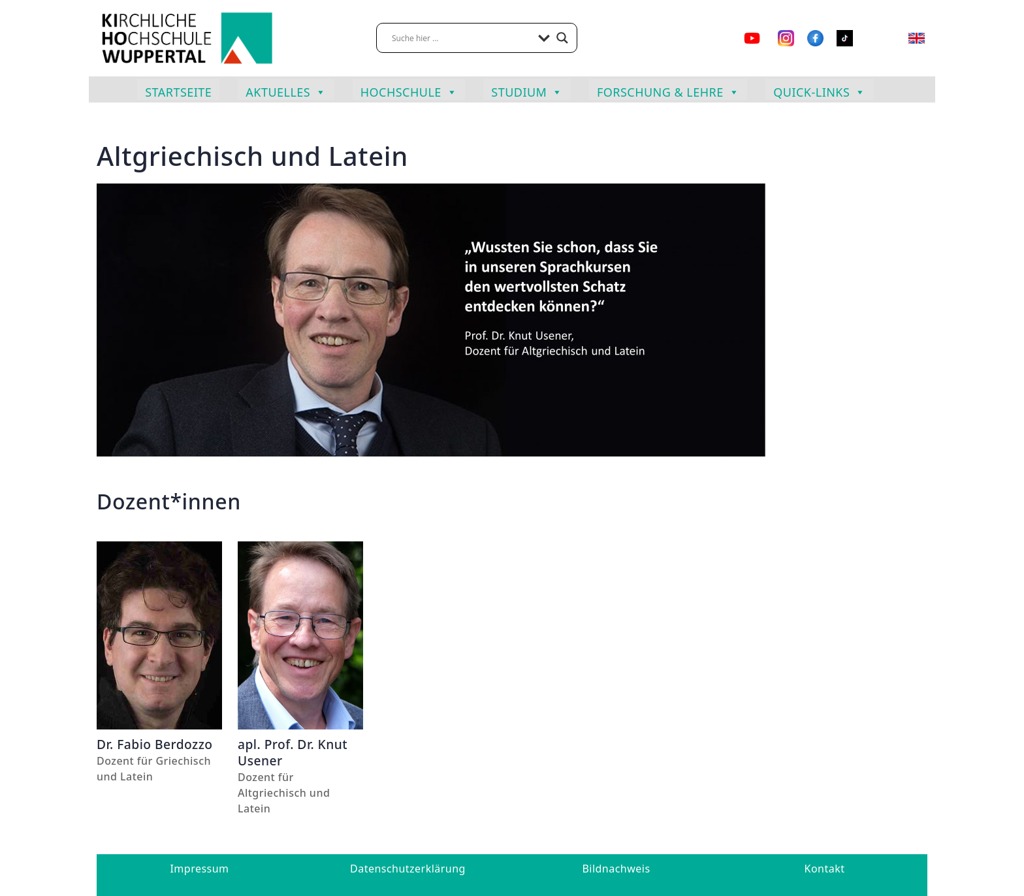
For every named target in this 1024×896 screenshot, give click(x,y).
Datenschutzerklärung (408, 868)
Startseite (178, 92)
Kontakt (825, 868)
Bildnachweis (616, 868)
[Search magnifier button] (562, 38)
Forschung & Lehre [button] (668, 91)
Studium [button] (527, 91)
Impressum (199, 868)
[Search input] (462, 38)
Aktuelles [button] (286, 91)
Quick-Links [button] (819, 91)
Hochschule (409, 91)
